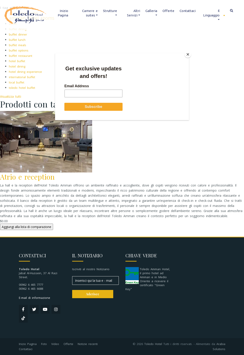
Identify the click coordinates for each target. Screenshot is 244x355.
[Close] (187, 54)
